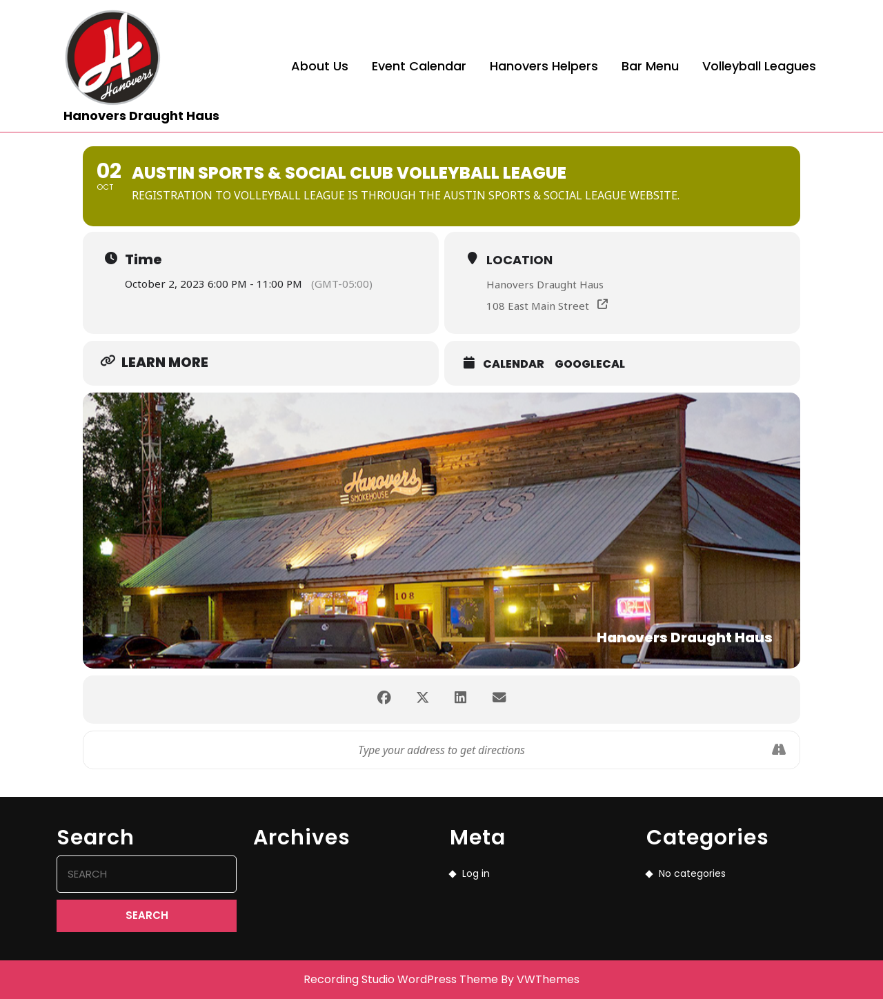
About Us (319, 66)
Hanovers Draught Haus (141, 115)
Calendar (513, 364)
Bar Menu (650, 66)
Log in (476, 873)
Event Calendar (419, 66)
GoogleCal (590, 364)
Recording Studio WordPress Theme (401, 979)
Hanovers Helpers (544, 66)
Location (519, 259)
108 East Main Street (537, 306)
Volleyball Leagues (759, 66)
